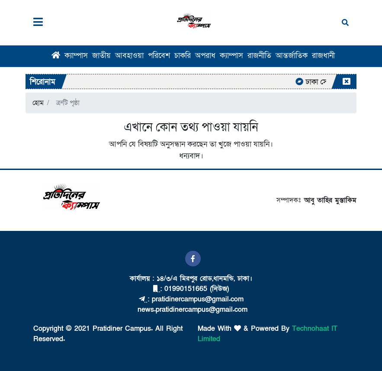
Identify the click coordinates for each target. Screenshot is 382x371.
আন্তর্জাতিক (292, 56)
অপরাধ (205, 56)
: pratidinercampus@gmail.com (191, 299)
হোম (38, 103)
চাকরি (182, 56)
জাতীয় (101, 56)
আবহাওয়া (129, 56)
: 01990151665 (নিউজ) (191, 289)
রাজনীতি (259, 56)
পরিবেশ (159, 56)
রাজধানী (323, 56)
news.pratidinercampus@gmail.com (191, 309)
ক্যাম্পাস (76, 56)
